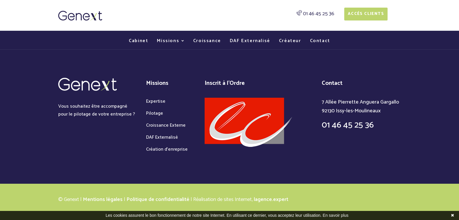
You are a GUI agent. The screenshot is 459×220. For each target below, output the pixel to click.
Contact (320, 41)
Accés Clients (366, 14)
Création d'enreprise (167, 149)
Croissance (207, 41)
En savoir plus (335, 215)
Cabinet (138, 41)
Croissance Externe (166, 125)
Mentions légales (103, 199)
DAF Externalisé (250, 41)
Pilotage (154, 113)
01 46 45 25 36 (318, 13)
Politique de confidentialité (157, 199)
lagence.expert (271, 199)
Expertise (155, 101)
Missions (168, 41)
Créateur (290, 41)
